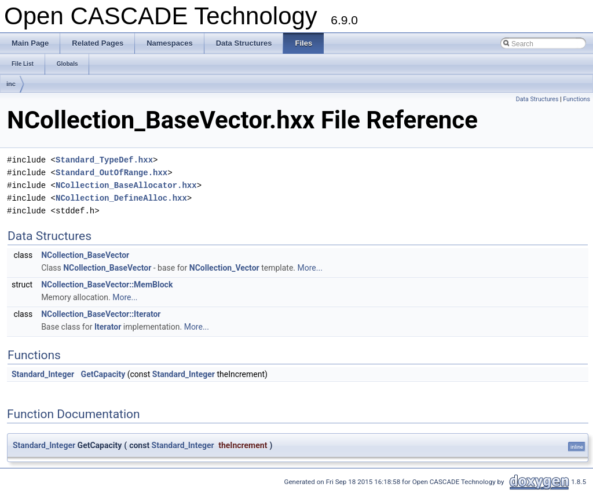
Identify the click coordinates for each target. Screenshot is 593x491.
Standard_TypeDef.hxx (104, 159)
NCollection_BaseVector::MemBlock (107, 284)
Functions (576, 99)
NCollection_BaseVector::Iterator (100, 314)
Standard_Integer (43, 374)
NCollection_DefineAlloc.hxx (121, 198)
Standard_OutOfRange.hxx (111, 172)
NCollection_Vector (224, 267)
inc (11, 83)
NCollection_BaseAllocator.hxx (126, 185)
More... (310, 267)
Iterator (107, 326)
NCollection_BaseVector (85, 255)
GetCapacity (103, 374)
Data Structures (537, 99)
